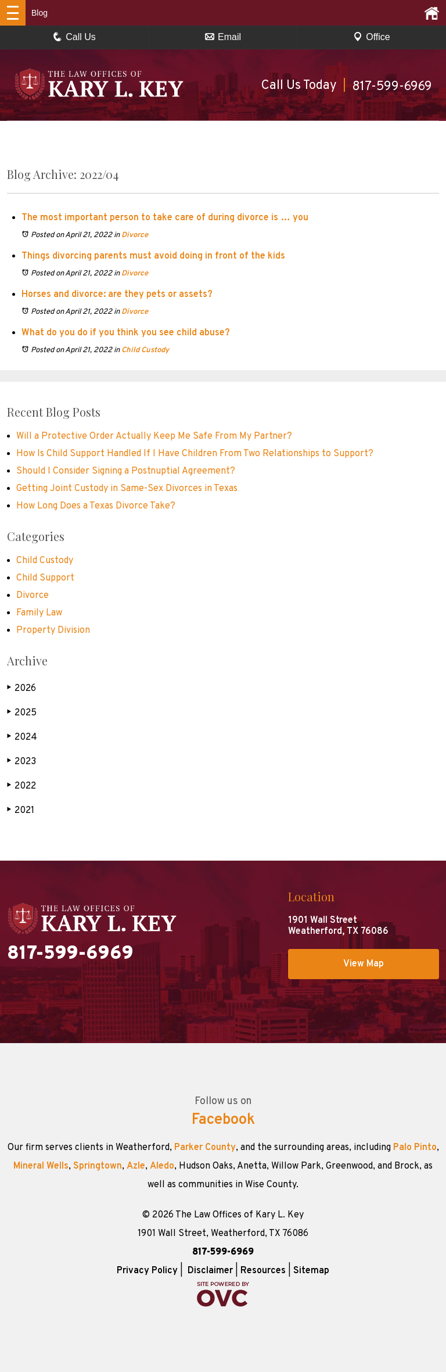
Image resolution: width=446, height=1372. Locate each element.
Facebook (223, 1120)
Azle (136, 1166)
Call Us (74, 37)
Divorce (134, 235)
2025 (22, 713)
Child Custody (145, 350)
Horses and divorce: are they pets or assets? (117, 294)
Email (223, 37)
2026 (21, 688)
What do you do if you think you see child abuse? (125, 333)
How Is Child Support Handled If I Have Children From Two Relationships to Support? (194, 454)
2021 (20, 810)
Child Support (45, 578)
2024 (22, 737)
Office (371, 37)
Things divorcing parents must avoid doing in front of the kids (153, 256)
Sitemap (311, 1271)
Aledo (162, 1166)
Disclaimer (210, 1271)
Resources (263, 1271)
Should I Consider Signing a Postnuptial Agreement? (125, 471)
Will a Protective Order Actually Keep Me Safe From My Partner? (154, 436)
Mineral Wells (41, 1166)
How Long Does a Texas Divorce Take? (95, 506)
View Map (363, 964)
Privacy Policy (147, 1271)
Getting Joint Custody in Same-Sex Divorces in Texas (127, 489)
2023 (21, 762)
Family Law (39, 613)
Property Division (53, 630)
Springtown (97, 1166)
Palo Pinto (415, 1148)
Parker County (205, 1148)
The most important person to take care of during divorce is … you (164, 218)
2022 (21, 786)
